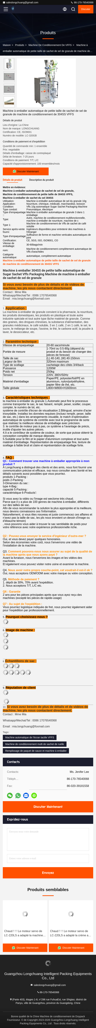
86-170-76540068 (82, 2)
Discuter (85, 9)
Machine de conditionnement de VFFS (50, 45)
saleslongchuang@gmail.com (20, 2)
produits (19, 45)
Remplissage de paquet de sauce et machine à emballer (36, 750)
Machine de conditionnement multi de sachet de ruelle (34, 744)
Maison (7, 45)
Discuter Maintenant (48, 807)
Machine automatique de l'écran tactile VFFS (29, 737)
